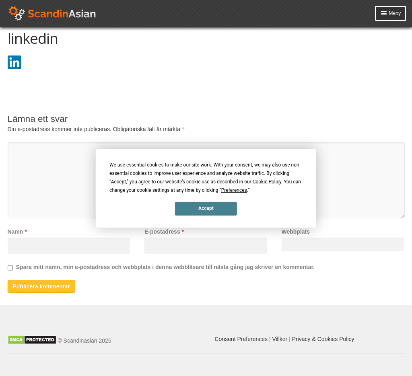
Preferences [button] (234, 190)
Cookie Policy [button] (267, 181)
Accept (206, 208)
